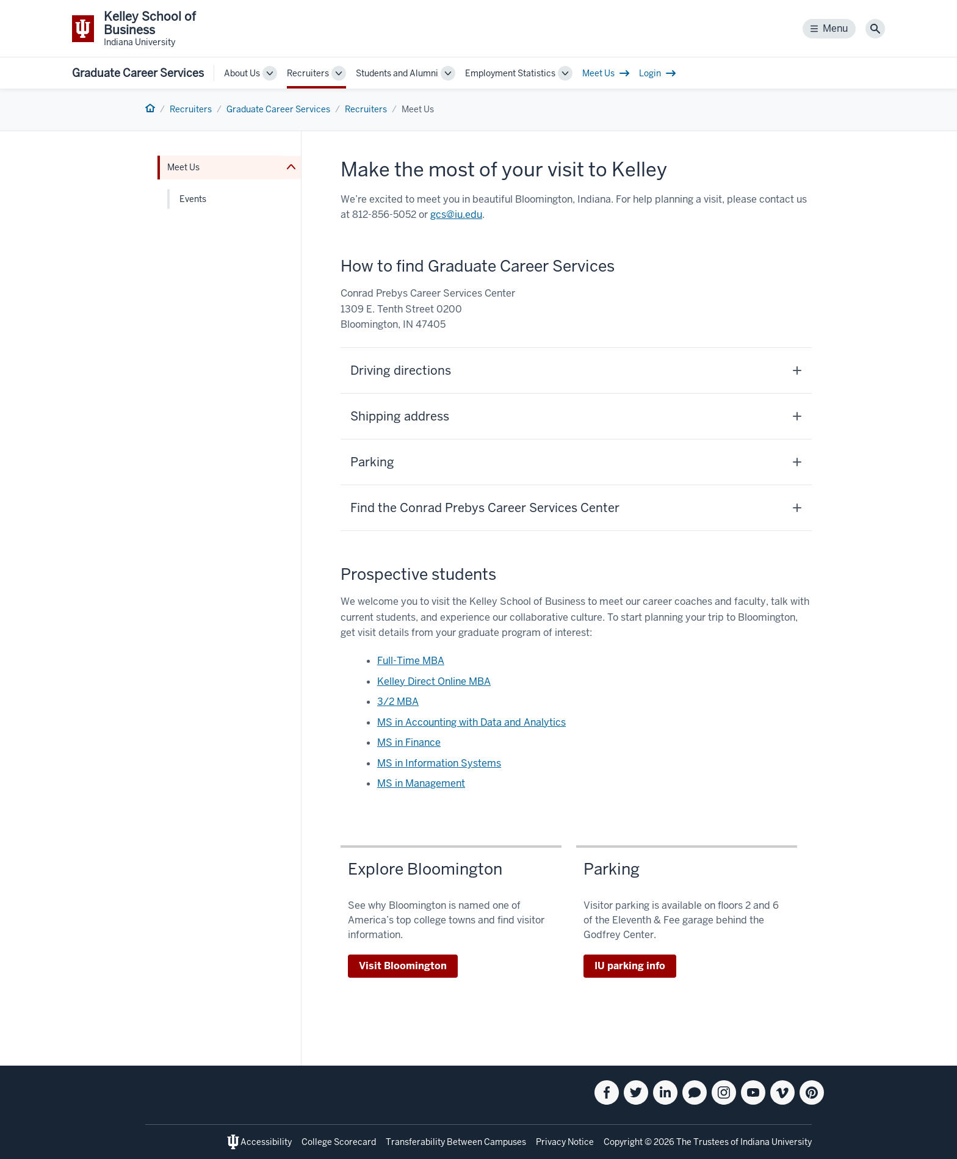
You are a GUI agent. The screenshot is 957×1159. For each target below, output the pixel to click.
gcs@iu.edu (456, 214)
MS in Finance (409, 742)
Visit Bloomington (403, 965)
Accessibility (266, 1141)
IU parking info (629, 965)
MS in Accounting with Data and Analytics (471, 722)
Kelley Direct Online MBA (434, 681)
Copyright (623, 1141)
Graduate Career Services (138, 73)
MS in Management (421, 783)
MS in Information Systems (439, 763)
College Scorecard (339, 1141)
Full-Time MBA (410, 660)
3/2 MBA (398, 701)
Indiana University (776, 1141)
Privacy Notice (565, 1141)
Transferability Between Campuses (456, 1141)
